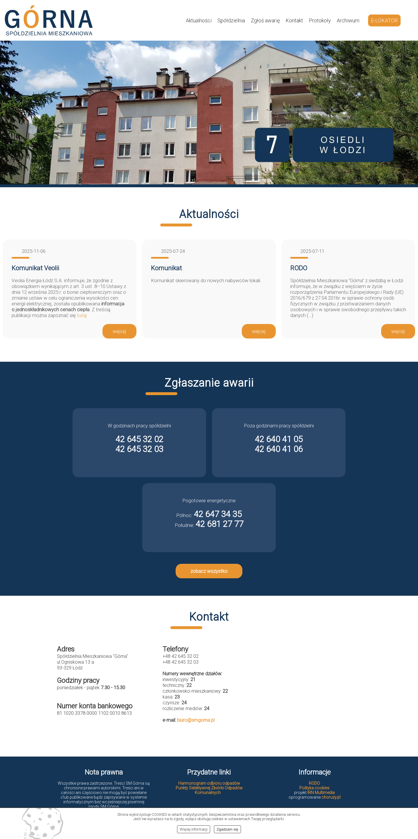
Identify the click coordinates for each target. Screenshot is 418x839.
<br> (314, 691)
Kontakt (294, 20)
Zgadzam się (227, 829)
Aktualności (199, 20)
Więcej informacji (194, 829)
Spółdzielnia (231, 20)
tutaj (82, 315)
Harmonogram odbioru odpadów (209, 783)
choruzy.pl (331, 797)
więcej (119, 331)
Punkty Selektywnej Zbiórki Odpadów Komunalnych (209, 790)
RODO (314, 783)
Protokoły (320, 20)
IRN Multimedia (321, 792)
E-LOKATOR (384, 20)
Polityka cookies (314, 788)
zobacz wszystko (209, 571)
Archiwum (348, 20)
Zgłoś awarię (265, 20)
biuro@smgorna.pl (196, 720)
